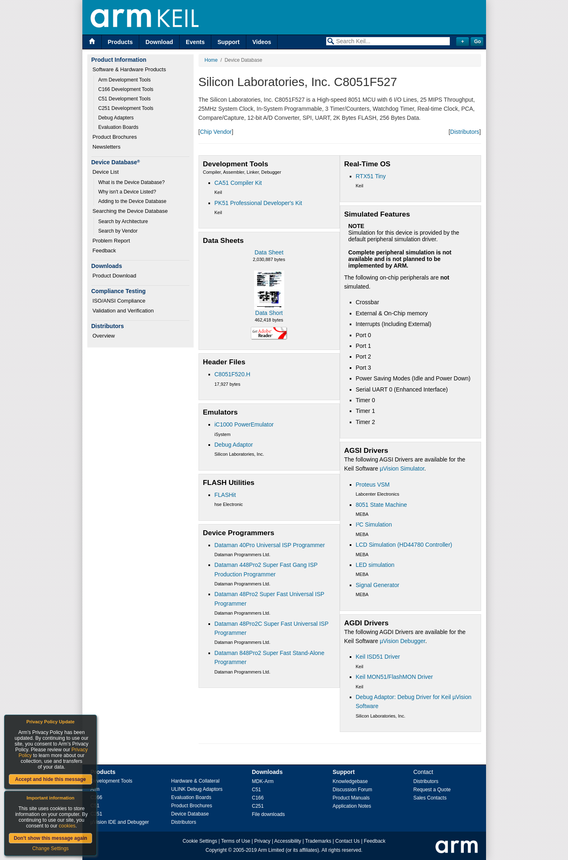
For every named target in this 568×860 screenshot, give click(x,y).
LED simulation (375, 565)
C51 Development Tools (124, 99)
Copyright (216, 850)
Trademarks (318, 841)
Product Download (114, 276)
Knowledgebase (350, 781)
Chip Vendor (215, 131)
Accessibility (287, 841)
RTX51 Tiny (371, 176)
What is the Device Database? (131, 182)
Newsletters (107, 147)
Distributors (464, 131)
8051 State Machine (381, 504)
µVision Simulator (402, 468)
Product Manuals (351, 798)
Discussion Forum (352, 789)
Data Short (269, 313)
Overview (104, 336)
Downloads (267, 772)
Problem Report (111, 241)
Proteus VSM (373, 484)
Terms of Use (235, 841)
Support (228, 42)
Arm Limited (271, 850)
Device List (106, 172)
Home (211, 60)
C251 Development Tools (126, 108)
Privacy (262, 841)
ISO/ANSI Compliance (119, 301)
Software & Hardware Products (129, 69)
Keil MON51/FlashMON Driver (394, 677)
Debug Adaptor (234, 444)
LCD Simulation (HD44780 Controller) (404, 544)
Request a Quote (432, 789)
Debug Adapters (116, 118)
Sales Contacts (430, 798)
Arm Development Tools (124, 80)
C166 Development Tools (126, 89)
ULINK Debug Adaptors (197, 789)
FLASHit (225, 495)
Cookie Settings (199, 841)
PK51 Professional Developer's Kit (258, 203)
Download (159, 42)
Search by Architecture (123, 221)
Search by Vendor (118, 231)
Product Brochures (115, 137)
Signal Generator (378, 585)
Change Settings (50, 848)
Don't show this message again (50, 838)
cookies (67, 826)
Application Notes (352, 806)
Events (195, 42)
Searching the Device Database (130, 211)
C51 (256, 789)
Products (120, 42)
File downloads (268, 814)
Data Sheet (269, 252)
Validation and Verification (123, 311)
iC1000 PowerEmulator (244, 424)
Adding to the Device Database (132, 201)
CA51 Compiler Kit (238, 182)
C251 (258, 806)
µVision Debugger (402, 641)
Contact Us (347, 841)
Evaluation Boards (118, 127)
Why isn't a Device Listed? (127, 192)
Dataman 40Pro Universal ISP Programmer (270, 545)
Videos (261, 42)
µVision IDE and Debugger (120, 822)
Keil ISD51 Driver (378, 656)
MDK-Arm (263, 781)
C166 (258, 798)
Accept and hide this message (50, 779)
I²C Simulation (374, 524)
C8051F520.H (232, 374)
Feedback (104, 250)
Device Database (190, 814)
